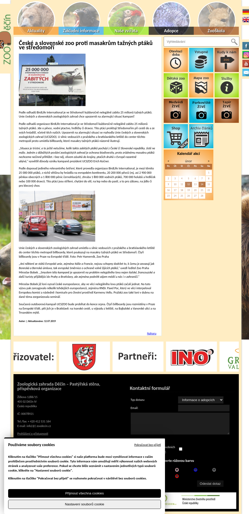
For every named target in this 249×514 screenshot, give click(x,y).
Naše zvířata (126, 31)
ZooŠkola (216, 31)
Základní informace (81, 31)
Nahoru (151, 333)
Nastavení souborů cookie (84, 504)
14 (202, 184)
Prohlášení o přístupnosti (32, 433)
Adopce (171, 31)
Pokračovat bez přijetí (147, 445)
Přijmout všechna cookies (84, 493)
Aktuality (36, 31)
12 (188, 184)
